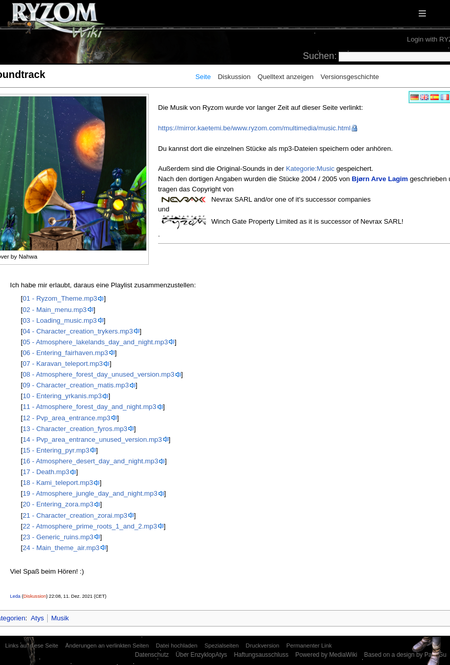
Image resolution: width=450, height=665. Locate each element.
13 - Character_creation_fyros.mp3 (75, 429)
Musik (60, 618)
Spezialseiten (221, 645)
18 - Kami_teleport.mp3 (58, 482)
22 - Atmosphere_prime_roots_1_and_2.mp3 (90, 526)
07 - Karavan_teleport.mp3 (63, 363)
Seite (203, 77)
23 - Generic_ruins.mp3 (58, 537)
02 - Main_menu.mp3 (55, 310)
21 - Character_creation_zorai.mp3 (75, 515)
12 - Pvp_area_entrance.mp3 (66, 418)
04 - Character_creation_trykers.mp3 (78, 331)
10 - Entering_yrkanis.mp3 (62, 396)
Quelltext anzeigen (286, 77)
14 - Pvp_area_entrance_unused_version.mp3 (92, 439)
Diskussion (234, 77)
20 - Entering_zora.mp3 (58, 504)
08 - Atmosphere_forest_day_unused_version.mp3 (98, 374)
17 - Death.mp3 (46, 472)
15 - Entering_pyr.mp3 (56, 450)
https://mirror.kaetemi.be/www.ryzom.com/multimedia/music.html (254, 128)
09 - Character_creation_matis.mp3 (76, 385)
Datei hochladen (177, 645)
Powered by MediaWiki (326, 654)
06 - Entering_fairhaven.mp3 (65, 353)
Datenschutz (152, 654)
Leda (15, 596)
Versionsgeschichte (350, 77)
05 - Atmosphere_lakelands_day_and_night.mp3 (95, 342)
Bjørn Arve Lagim (380, 179)
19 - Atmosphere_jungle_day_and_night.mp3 (90, 493)
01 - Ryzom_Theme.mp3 (60, 298)
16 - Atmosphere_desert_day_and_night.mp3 (90, 461)
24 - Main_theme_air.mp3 (61, 548)
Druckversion (262, 645)
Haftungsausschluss (261, 654)
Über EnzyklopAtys (201, 654)
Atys (37, 618)
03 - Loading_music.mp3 (59, 320)
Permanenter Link (309, 645)
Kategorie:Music (310, 168)
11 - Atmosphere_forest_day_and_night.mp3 (89, 406)
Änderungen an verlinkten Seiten (107, 645)
